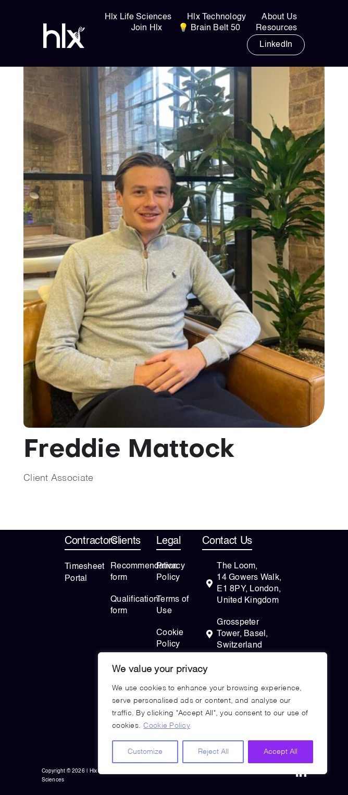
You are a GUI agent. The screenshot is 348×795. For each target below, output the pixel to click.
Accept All (280, 751)
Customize (145, 751)
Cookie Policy (166, 725)
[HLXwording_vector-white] (64, 28)
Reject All (213, 751)
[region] (212, 713)
